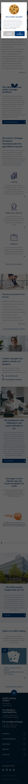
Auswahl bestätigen (9, 33)
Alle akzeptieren (20, 33)
